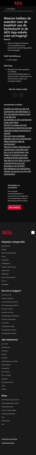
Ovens (4, 256)
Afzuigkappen (6, 263)
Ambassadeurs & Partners (10, 361)
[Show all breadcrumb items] (3, 8)
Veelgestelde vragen (8, 326)
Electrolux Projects (7, 382)
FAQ (3, 417)
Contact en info (6, 295)
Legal (3, 386)
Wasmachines (6, 246)
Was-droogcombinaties (9, 253)
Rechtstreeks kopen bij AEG (10, 400)
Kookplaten (5, 260)
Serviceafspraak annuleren (10, 305)
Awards (4, 354)
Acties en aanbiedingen (9, 410)
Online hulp (5, 323)
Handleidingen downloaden (10, 316)
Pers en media (6, 375)
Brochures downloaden (9, 319)
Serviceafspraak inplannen (10, 302)
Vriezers (4, 281)
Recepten (4, 358)
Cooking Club (6, 347)
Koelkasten (5, 274)
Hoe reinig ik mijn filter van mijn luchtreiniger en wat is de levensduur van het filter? (17, 163)
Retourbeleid (6, 421)
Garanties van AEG (7, 312)
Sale (3, 424)
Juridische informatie (9, 439)
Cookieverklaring (8, 443)
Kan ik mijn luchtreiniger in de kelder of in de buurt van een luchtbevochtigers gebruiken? (16, 155)
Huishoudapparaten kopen (10, 403)
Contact (4, 389)
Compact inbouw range (9, 267)
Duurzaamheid (6, 365)
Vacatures (5, 379)
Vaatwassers (6, 270)
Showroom (5, 351)
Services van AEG (7, 309)
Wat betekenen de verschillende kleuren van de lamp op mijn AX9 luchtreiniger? (17, 171)
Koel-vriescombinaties (9, 277)
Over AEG (5, 344)
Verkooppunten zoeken (9, 333)
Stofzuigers (5, 284)
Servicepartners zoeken (9, 330)
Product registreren (8, 298)
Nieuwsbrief (5, 368)
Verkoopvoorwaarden (8, 414)
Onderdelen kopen (7, 407)
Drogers (4, 249)
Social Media (6, 372)
